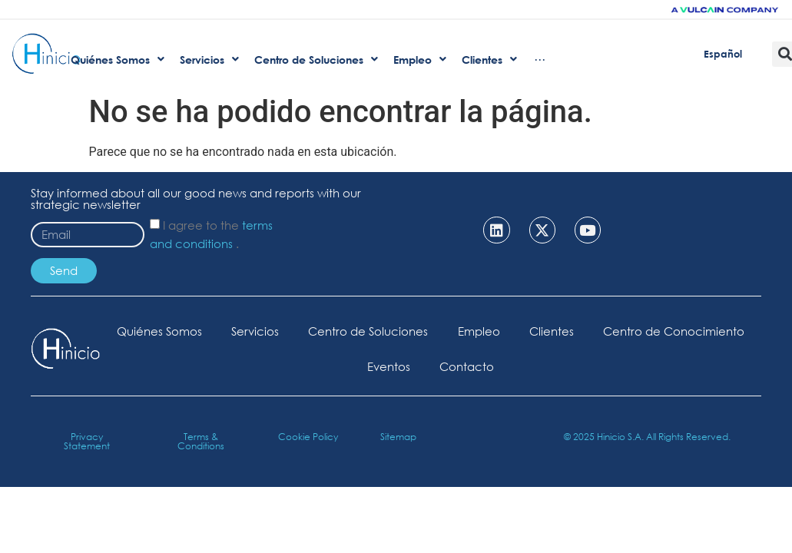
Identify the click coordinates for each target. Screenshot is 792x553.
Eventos (473, 366)
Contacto (553, 366)
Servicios (339, 331)
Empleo (565, 331)
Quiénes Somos (241, 331)
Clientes (639, 331)
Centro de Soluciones (453, 331)
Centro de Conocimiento (351, 366)
